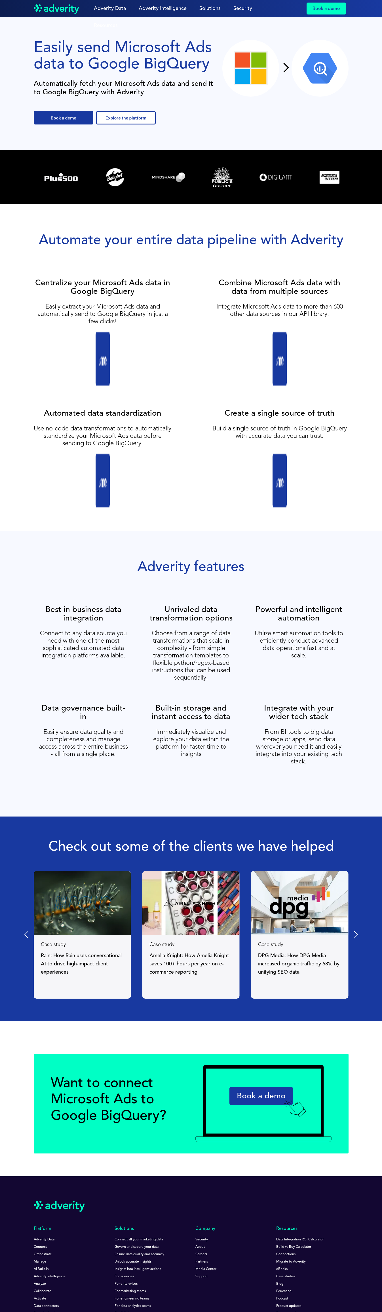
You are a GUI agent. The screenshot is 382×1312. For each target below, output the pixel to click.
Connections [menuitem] (286, 1171)
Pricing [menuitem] (39, 1237)
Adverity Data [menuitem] (44, 1156)
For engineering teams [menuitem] (132, 1215)
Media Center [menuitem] (205, 1185)
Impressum (42, 1287)
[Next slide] (355, 851)
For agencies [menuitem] (124, 1193)
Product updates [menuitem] (288, 1222)
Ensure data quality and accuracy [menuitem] (139, 1171)
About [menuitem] (200, 1163)
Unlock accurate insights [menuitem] (133, 1178)
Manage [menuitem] (40, 1178)
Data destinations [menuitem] (47, 1230)
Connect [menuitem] (40, 1163)
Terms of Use (43, 1283)
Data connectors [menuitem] (46, 1222)
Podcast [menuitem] (282, 1215)
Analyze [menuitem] (40, 1200)
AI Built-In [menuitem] (41, 1185)
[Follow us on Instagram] (93, 1258)
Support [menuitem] (201, 1193)
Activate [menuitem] (40, 1215)
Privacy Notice (85, 1283)
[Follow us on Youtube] (52, 1258)
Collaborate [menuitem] (42, 1207)
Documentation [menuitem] (288, 1230)
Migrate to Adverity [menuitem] (291, 1178)
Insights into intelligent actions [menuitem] (138, 1185)
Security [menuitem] (201, 1156)
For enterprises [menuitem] (126, 1200)
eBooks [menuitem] (282, 1185)
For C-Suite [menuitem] (123, 1230)
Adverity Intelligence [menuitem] (50, 1193)
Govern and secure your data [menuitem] (137, 1163)
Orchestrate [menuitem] (43, 1171)
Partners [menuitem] (201, 1178)
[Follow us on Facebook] (65, 1258)
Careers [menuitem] (201, 1171)
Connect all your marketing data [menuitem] (139, 1156)
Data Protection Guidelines (137, 1283)
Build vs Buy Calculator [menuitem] (293, 1163)
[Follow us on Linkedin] (37, 1258)
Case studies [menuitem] (285, 1193)
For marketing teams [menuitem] (130, 1207)
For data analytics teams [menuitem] (133, 1222)
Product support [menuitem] (288, 1237)
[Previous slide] (26, 851)
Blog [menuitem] (279, 1200)
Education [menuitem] (284, 1207)
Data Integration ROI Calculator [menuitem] (300, 1156)
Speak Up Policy (190, 1283)
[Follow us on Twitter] (79, 1258)
